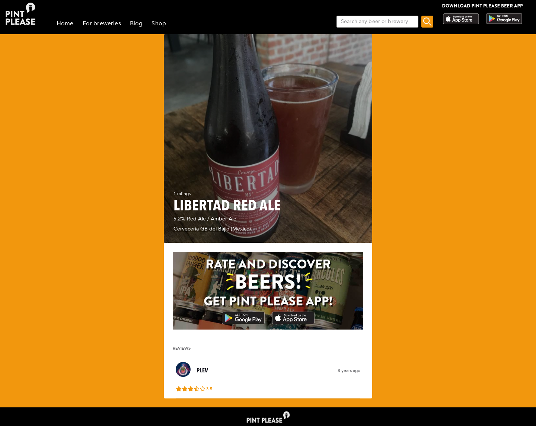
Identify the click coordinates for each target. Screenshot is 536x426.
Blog (136, 23)
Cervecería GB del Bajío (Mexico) (212, 228)
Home (65, 23)
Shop (158, 23)
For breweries (102, 23)
